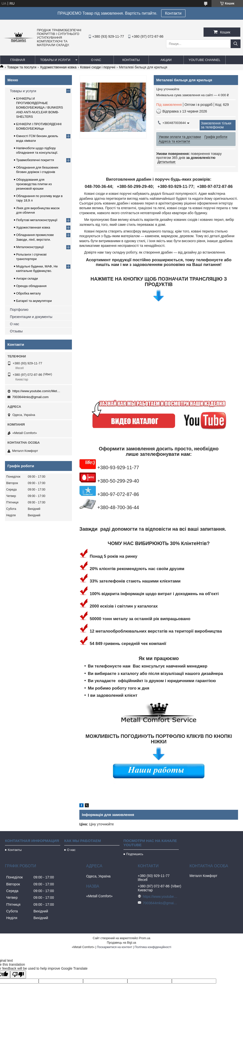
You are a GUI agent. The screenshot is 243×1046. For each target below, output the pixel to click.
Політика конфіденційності (153, 947)
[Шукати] (236, 43)
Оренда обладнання (31, 286)
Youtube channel (205, 60)
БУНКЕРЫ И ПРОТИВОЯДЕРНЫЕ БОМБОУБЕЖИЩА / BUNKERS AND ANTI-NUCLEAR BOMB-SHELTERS (39, 107)
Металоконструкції (30, 247)
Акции (166, 60)
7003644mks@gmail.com (30, 397)
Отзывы (16, 331)
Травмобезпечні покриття (35, 160)
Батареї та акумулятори (34, 301)
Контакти (173, 13)
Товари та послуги (21, 67)
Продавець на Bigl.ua (121, 942)
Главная (17, 60)
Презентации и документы (31, 317)
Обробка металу (28, 293)
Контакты (131, 60)
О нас (96, 60)
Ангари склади (27, 278)
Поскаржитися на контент (114, 947)
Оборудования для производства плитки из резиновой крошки (34, 184)
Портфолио (19, 310)
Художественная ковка (58, 67)
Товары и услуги (55, 60)
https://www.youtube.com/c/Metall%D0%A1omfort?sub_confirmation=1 (37, 391)
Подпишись (134, 854)
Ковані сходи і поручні (97, 67)
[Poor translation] (18, 974)
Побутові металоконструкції (36, 220)
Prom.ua (144, 938)
